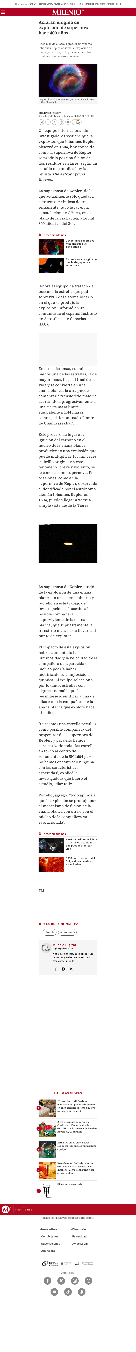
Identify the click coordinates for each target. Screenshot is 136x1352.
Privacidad (79, 1236)
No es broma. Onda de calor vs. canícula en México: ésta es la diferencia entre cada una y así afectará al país (75, 1168)
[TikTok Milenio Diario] (68, 1292)
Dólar (32, 4)
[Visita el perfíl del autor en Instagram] (63, 969)
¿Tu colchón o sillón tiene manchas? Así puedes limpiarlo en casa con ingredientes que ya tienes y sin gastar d (76, 1106)
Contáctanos (49, 1236)
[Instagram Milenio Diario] (75, 1281)
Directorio (79, 1229)
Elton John (60, 4)
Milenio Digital (51, 113)
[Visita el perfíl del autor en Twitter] (71, 969)
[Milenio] (68, 12)
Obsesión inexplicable (70, 1184)
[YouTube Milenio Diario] (54, 1292)
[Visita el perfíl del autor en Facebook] (56, 969)
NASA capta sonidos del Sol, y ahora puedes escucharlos (80, 861)
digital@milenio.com (63, 948)
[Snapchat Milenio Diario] (81, 1292)
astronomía (67, 932)
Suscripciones (50, 1243)
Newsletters (49, 1229)
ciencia (49, 932)
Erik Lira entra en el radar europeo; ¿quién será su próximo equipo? (76, 1146)
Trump (71, 4)
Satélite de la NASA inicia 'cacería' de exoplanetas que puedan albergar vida (81, 844)
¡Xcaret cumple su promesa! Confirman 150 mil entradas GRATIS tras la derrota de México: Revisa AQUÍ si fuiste (77, 1127)
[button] (3, 13)
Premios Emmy (45, 4)
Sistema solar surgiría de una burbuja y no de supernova (81, 262)
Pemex (80, 4)
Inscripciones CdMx (96, 4)
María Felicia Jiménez (119, 4)
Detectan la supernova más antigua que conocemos (80, 244)
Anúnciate (48, 1251)
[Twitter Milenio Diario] (61, 1281)
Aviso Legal (80, 1243)
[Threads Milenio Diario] (88, 1281)
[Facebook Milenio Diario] (47, 1281)
